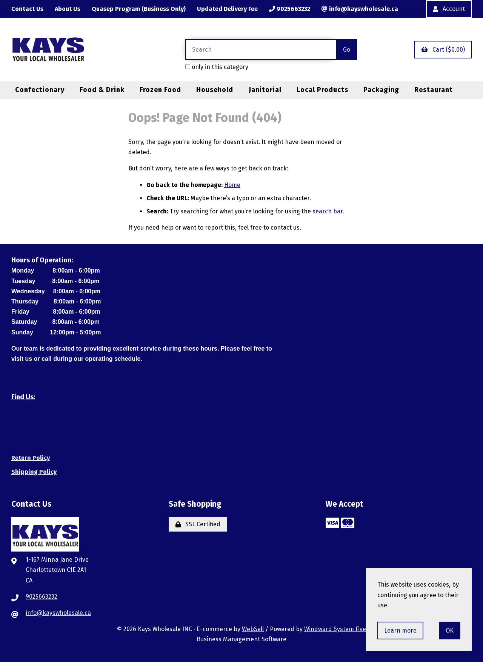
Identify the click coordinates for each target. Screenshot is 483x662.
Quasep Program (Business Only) (139, 8)
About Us (67, 8)
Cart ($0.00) (443, 49)
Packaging (381, 90)
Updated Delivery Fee (227, 8)
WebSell (253, 629)
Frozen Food (160, 90)
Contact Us (27, 8)
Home (232, 184)
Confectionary (40, 90)
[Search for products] (260, 49)
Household (214, 90)
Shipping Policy (34, 471)
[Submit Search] (346, 49)
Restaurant (433, 90)
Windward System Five (335, 629)
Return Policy (30, 457)
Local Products (322, 90)
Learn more (400, 630)
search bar (327, 211)
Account (449, 8)
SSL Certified (197, 524)
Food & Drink (102, 90)
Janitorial (265, 90)
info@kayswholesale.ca (359, 8)
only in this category (216, 66)
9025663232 (289, 8)
